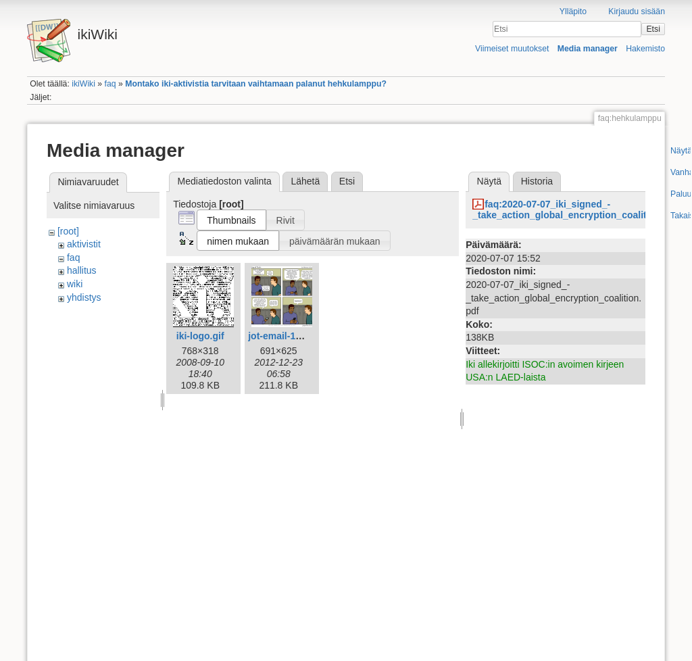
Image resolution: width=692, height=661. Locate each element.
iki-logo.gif (200, 335)
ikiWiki (83, 84)
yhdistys (84, 297)
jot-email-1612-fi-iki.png (300, 335)
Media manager (588, 48)
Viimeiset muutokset (512, 48)
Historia (537, 181)
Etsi (653, 29)
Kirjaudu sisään (636, 11)
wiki (74, 283)
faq (110, 84)
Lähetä (305, 181)
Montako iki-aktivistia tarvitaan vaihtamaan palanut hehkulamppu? (256, 84)
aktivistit (84, 244)
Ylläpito (573, 11)
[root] (68, 231)
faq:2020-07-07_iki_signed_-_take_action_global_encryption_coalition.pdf (575, 210)
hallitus (82, 270)
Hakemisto (645, 48)
